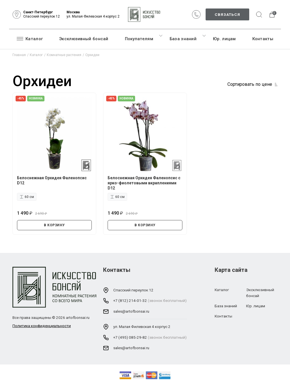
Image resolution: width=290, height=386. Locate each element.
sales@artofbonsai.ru (131, 311)
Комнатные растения (64, 55)
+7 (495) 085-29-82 (130, 337)
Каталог (30, 38)
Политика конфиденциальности (41, 325)
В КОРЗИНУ (54, 225)
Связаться (227, 14)
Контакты (262, 38)
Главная (19, 55)
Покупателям (139, 38)
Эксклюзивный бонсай (83, 38)
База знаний (183, 38)
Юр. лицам (224, 38)
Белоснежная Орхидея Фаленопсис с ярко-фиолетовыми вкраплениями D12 (144, 183)
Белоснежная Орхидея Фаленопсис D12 (52, 180)
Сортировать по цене (249, 84)
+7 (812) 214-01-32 (130, 300)
